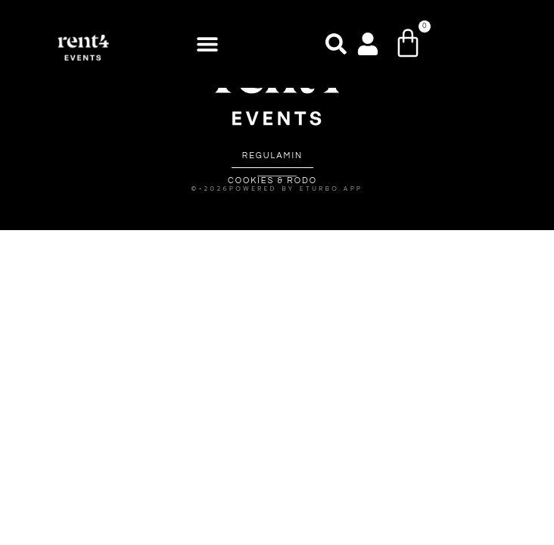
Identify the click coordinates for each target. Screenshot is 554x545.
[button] (207, 44)
